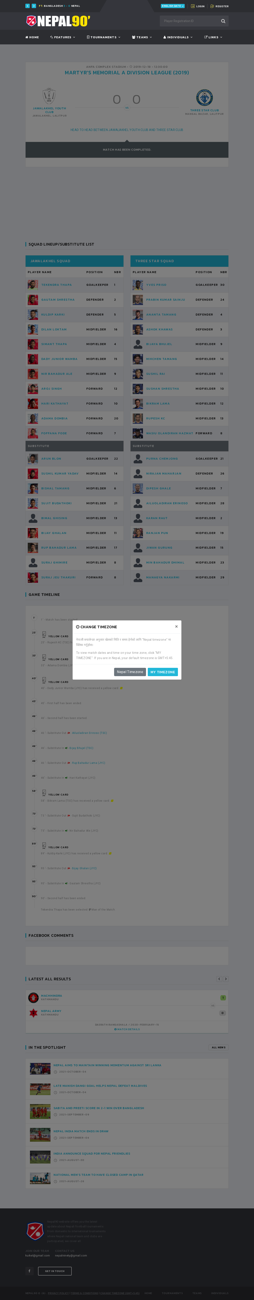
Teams (140, 37)
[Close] (176, 626)
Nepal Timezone (130, 672)
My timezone (163, 672)
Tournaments (102, 37)
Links (211, 37)
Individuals (176, 37)
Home (32, 37)
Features (61, 37)
